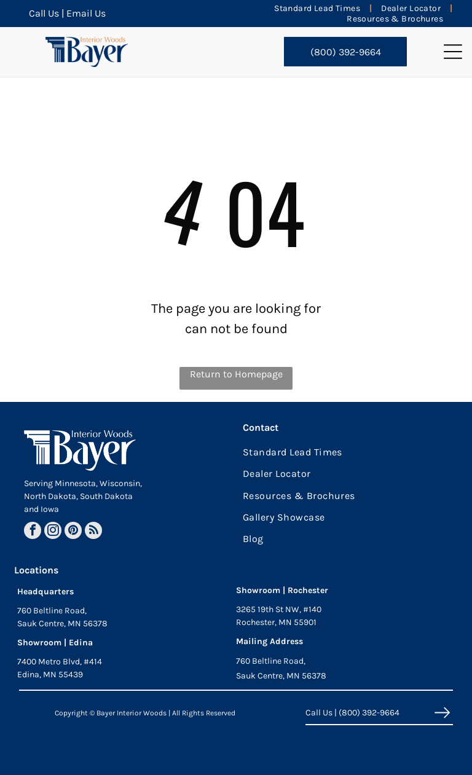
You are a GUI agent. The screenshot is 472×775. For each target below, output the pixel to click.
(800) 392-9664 (369, 712)
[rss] (93, 532)
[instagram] (52, 532)
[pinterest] (73, 532)
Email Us (86, 13)
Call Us (44, 13)
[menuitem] (318, 8)
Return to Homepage (236, 374)
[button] (453, 51)
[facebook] (32, 532)
